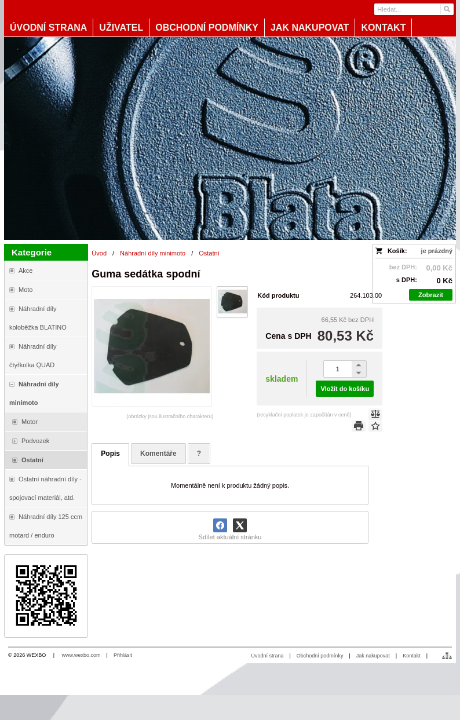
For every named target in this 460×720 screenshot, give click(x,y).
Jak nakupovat (373, 656)
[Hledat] (446, 9)
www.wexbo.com (81, 655)
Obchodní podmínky (320, 656)
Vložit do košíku (344, 388)
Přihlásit (123, 655)
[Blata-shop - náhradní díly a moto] (230, 138)
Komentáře (158, 453)
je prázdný (436, 250)
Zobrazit (430, 294)
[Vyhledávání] (413, 9)
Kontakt (412, 656)
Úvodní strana (267, 656)
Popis (110, 453)
